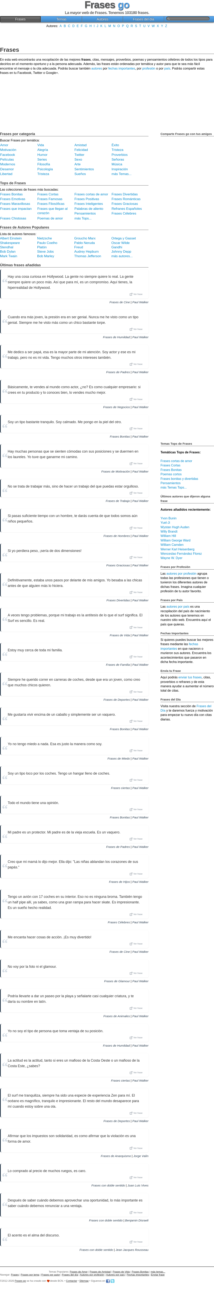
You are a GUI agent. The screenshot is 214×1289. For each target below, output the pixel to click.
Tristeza (118, 150)
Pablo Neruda (84, 243)
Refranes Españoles (127, 209)
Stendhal (6, 247)
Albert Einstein (11, 238)
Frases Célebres (124, 213)
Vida (40, 145)
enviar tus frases (190, 677)
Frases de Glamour (117, 981)
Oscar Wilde (120, 243)
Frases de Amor (79, 1271)
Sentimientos (84, 169)
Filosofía (43, 164)
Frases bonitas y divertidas (179, 478)
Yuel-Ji (165, 522)
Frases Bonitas (11, 194)
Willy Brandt (169, 531)
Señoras (118, 159)
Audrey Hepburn (86, 251)
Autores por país (115, 1274)
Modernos (7, 164)
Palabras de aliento (88, 209)
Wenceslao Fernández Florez (181, 553)
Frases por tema (30, 1274)
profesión (148, 68)
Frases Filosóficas (51, 204)
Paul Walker (140, 302)
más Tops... (83, 218)
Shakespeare (10, 243)
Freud (78, 247)
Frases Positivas (86, 199)
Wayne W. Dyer (172, 558)
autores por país (177, 606)
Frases (20, 19)
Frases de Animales (116, 1016)
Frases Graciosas (125, 204)
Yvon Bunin (169, 518)
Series (42, 159)
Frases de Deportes (117, 699)
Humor (42, 155)
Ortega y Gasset (123, 238)
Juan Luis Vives (137, 1185)
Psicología (45, 169)
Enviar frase (158, 1274)
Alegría (42, 150)
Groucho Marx (85, 238)
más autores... (122, 256)
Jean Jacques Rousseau (132, 1249)
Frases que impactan (16, 209)
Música (117, 164)
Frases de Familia (118, 664)
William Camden (172, 544)
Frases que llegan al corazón (52, 211)
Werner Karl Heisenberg (177, 549)
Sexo (78, 159)
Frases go (20, 1281)
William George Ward (175, 540)
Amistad (80, 145)
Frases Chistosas (13, 218)
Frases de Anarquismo (116, 1156)
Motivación (8, 150)
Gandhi (116, 247)
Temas (61, 19)
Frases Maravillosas (15, 204)
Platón (42, 247)
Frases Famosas (50, 199)
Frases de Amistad (100, 1271)
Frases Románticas (126, 199)
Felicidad (81, 150)
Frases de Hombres (117, 536)
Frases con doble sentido (108, 1185)
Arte (77, 164)
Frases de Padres (118, 372)
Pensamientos (85, 213)
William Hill (168, 536)
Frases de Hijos (119, 881)
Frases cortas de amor (91, 194)
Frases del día (143, 19)
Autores (102, 19)
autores (96, 68)
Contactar (71, 1281)
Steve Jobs (45, 251)
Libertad (6, 174)
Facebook (7, 155)
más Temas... (122, 174)
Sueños (80, 174)
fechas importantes (121, 68)
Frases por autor (50, 1274)
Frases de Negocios (116, 407)
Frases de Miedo (118, 758)
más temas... (158, 1271)
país (167, 68)
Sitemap (84, 1281)
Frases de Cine (119, 302)
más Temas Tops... (174, 487)
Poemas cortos (171, 474)
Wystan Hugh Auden (175, 527)
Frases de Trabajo (118, 501)
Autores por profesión (92, 1274)
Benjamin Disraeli (136, 1220)
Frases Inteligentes (88, 204)
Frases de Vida (120, 635)
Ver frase (136, 294)
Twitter (79, 155)
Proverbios (120, 155)
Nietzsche (44, 238)
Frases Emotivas (12, 199)
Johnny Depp (121, 251)
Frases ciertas (120, 788)
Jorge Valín (140, 1156)
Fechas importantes (138, 1274)
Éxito (115, 145)
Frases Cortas (48, 194)
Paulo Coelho (47, 243)
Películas (7, 159)
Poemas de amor (50, 218)
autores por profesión (181, 573)
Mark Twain (8, 256)
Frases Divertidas (125, 194)
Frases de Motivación (115, 471)
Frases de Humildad (116, 337)
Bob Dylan (7, 251)
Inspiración (120, 169)
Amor (4, 145)
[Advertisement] (107, 37)
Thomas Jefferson (87, 256)
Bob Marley (45, 256)
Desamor (7, 169)
